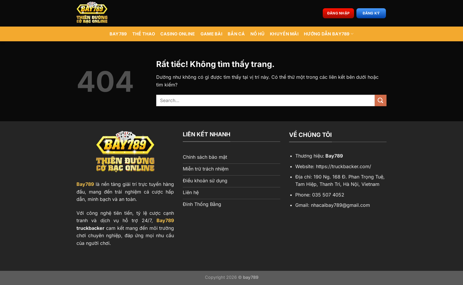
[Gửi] (381, 100)
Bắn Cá (236, 33)
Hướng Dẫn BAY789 (328, 34)
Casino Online (177, 33)
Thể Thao (143, 33)
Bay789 (85, 184)
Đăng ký (371, 13)
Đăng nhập (338, 13)
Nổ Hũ (257, 33)
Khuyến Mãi (284, 33)
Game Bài (211, 33)
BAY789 (118, 33)
